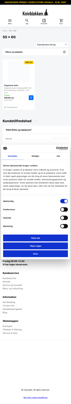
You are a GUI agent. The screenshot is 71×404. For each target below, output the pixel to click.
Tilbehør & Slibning (12, 329)
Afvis (35, 254)
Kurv (61, 23)
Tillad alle (35, 238)
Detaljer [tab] (35, 156)
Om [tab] (58, 156)
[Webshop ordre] (52, 44)
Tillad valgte (35, 246)
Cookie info (9, 305)
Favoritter (44, 23)
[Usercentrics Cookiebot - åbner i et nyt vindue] (56, 148)
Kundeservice (9, 278)
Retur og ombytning (13, 288)
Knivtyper (7, 326)
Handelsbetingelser (12, 309)
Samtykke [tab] (12, 156)
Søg (27, 23)
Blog (5, 312)
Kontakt (6, 281)
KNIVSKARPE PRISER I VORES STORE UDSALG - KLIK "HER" (35, 2)
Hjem (5, 30)
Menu (10, 23)
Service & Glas (10, 333)
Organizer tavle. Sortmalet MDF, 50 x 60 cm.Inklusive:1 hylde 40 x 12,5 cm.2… (18, 77)
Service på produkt (12, 285)
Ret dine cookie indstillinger (36, 397)
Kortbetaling (9, 302)
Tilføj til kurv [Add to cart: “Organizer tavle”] (31, 97)
